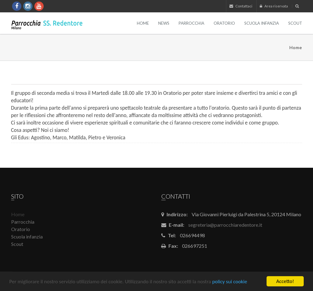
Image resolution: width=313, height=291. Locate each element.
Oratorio (224, 23)
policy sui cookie (229, 281)
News (163, 23)
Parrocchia (191, 23)
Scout (295, 23)
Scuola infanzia (261, 23)
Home (143, 23)
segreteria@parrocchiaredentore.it (225, 225)
